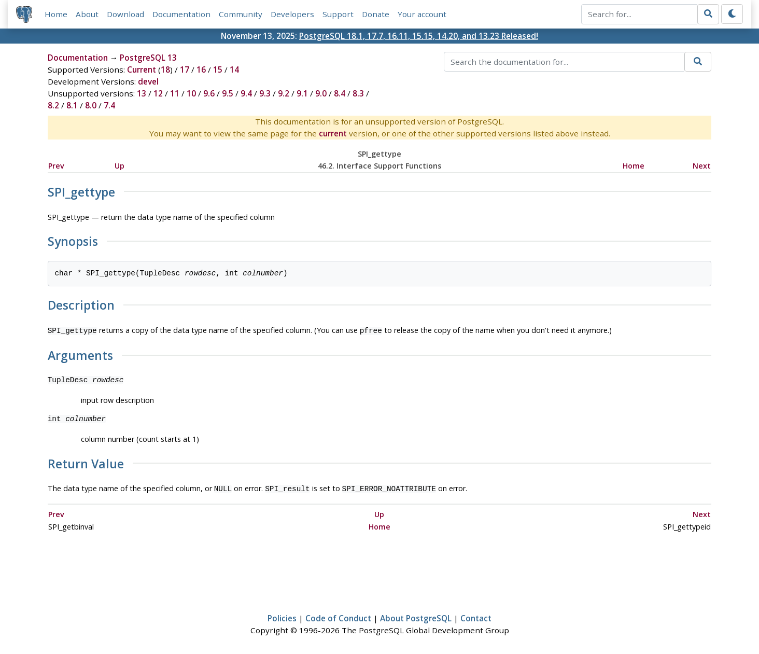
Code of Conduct (338, 616)
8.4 (339, 93)
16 (201, 69)
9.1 (302, 93)
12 (158, 93)
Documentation (181, 14)
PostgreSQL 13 (148, 57)
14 (234, 69)
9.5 (227, 93)
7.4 (109, 105)
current (333, 133)
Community (240, 14)
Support (338, 14)
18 (165, 69)
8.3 (358, 93)
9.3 (265, 93)
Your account (422, 14)
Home (56, 14)
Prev (56, 166)
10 (191, 93)
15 (217, 69)
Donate (375, 14)
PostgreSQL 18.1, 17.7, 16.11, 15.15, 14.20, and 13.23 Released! (418, 36)
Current (141, 69)
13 (141, 93)
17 (184, 69)
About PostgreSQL (416, 616)
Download (125, 14)
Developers (292, 14)
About (87, 14)
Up (119, 166)
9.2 (283, 93)
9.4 (246, 93)
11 (174, 93)
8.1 (72, 105)
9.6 (209, 93)
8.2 (53, 105)
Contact (475, 616)
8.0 (90, 105)
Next (702, 166)
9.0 (321, 93)
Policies (282, 616)
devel (148, 81)
